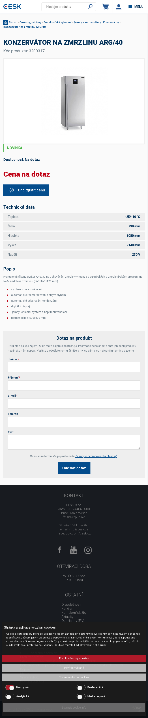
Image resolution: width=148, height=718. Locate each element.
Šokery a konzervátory (87, 22)
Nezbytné (22, 687)
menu (136, 7)
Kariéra (67, 608)
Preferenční (95, 687)
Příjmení (14, 377)
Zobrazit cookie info (74, 707)
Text (10, 432)
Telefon (13, 414)
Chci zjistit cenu (27, 190)
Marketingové (96, 696)
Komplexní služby (74, 612)
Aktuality (67, 616)
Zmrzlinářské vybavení (57, 22)
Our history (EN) (73, 621)
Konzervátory (111, 22)
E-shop (13, 22)
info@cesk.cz (78, 529)
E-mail (12, 395)
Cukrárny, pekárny (30, 22)
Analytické (23, 696)
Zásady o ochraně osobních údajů (96, 456)
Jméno (13, 359)
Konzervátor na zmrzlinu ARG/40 (24, 27)
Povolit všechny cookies (74, 658)
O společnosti (71, 604)
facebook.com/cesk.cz (74, 533)
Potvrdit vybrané (74, 667)
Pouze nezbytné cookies (74, 677)
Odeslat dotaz (74, 468)
